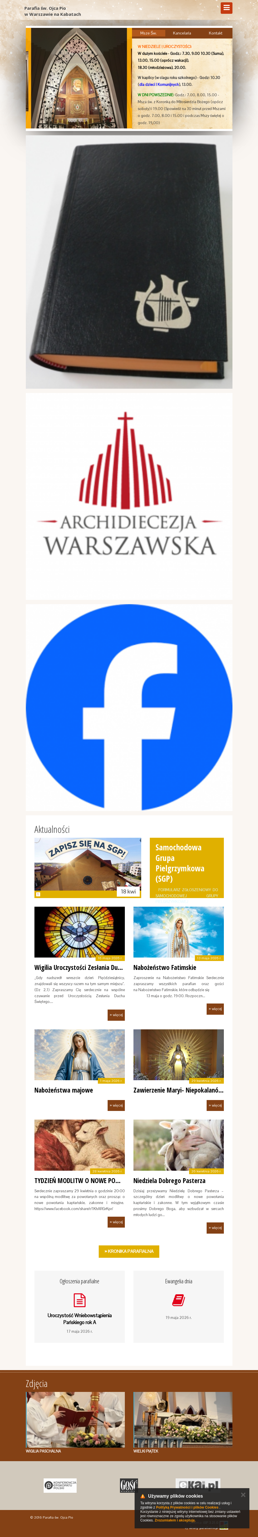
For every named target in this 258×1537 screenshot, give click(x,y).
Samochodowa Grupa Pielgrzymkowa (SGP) (180, 863)
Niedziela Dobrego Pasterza (169, 1180)
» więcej (116, 1014)
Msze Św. (148, 33)
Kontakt (215, 33)
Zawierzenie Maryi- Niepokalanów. (179, 1090)
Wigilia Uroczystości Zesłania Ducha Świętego (93, 967)
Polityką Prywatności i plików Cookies (187, 1507)
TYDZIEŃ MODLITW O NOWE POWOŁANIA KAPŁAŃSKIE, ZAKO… (114, 1180)
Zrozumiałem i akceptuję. (175, 1520)
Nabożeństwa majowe (63, 1090)
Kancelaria (182, 33)
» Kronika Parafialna (129, 1251)
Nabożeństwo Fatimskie (164, 967)
